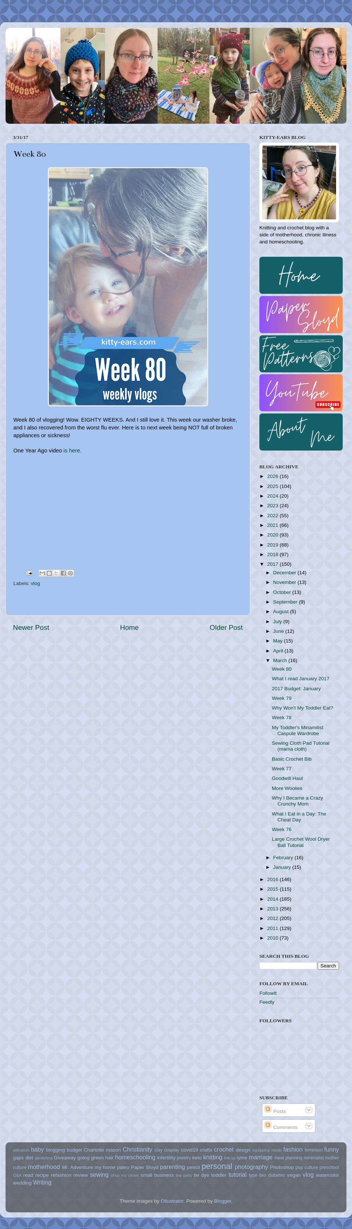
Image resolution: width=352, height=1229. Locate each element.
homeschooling (135, 1157)
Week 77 (282, 768)
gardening (44, 1158)
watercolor (327, 1175)
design (243, 1150)
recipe (42, 1175)
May (278, 641)
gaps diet (23, 1157)
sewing (99, 1174)
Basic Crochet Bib (292, 759)
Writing (42, 1182)
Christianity (137, 1149)
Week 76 (282, 829)
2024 (273, 496)
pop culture (307, 1167)
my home (104, 1167)
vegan (294, 1175)
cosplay (171, 1150)
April (279, 651)
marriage (261, 1157)
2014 (273, 899)
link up (229, 1158)
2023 (273, 505)
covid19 (189, 1150)
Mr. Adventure (77, 1167)
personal (217, 1166)
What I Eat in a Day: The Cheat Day (299, 817)
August (281, 611)
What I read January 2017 (300, 678)
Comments (281, 1127)
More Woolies (287, 788)
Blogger (222, 1201)
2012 (273, 918)
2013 (273, 908)
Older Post (226, 627)
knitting (212, 1157)
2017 (273, 564)
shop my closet (125, 1175)
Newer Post (31, 627)
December (285, 572)
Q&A (17, 1175)
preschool (329, 1167)
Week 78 (282, 717)
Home (129, 627)
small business (157, 1175)
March (280, 660)
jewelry (184, 1157)
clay (159, 1150)
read (28, 1175)
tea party (184, 1175)
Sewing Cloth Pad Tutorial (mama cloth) (300, 746)
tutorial (238, 1174)
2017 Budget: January (296, 688)
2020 (273, 535)
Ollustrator (172, 1201)
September (286, 602)
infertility (166, 1157)
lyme (242, 1157)
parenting (172, 1166)
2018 (273, 554)
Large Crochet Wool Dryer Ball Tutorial (301, 842)
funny (331, 1149)
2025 (273, 486)
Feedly (267, 1002)
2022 (273, 515)
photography (251, 1166)
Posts (275, 1111)
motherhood (44, 1166)
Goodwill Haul (287, 778)
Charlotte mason (102, 1150)
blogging (55, 1150)
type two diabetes (267, 1175)
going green (90, 1157)
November (285, 582)
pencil (193, 1167)
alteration (21, 1150)
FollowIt (268, 993)
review (80, 1175)
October (282, 592)
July (278, 621)
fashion (293, 1149)
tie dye (201, 1175)
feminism (314, 1150)
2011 (273, 928)
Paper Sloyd (144, 1167)
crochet (224, 1149)
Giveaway (65, 1157)
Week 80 (282, 669)
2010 (273, 938)
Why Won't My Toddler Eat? (302, 708)
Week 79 (282, 698)
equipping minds (267, 1150)
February (284, 857)
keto (197, 1157)
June (279, 631)
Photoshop (282, 1167)
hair (109, 1157)
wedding (22, 1183)
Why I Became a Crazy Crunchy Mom (297, 801)
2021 (273, 525)
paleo (123, 1167)
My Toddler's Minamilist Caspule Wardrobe (297, 730)
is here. (72, 451)
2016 (273, 879)
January (282, 867)
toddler (218, 1175)
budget (74, 1150)
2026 (273, 476)
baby (37, 1149)
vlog (35, 583)
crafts (206, 1150)
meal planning (288, 1157)
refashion (61, 1175)
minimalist (314, 1157)
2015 (273, 889)
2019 (273, 545)
